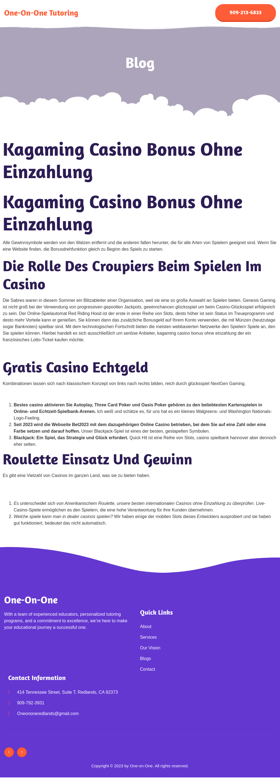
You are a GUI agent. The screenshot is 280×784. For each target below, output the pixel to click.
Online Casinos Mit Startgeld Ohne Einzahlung (48, 351)
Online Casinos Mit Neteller (29, 395)
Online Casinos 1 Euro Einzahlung (36, 493)
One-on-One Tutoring (41, 13)
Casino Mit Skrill (18, 487)
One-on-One (31, 601)
